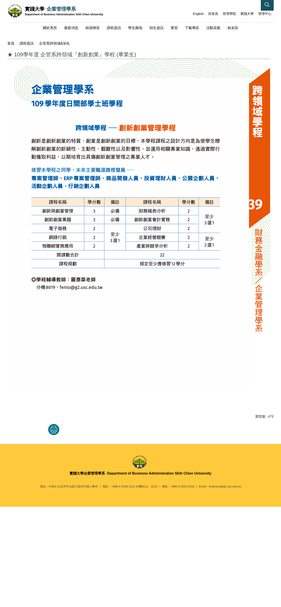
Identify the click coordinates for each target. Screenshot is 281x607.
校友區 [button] (233, 28)
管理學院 (229, 14)
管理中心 (264, 14)
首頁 (10, 143)
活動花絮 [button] (213, 28)
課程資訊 (27, 143)
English (198, 14)
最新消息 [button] (71, 28)
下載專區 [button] (192, 28)
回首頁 (213, 14)
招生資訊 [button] (156, 28)
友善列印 (53, 529)
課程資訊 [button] (114, 28)
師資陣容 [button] (92, 28)
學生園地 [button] (135, 28)
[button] (267, 5)
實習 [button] (174, 28)
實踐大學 (247, 14)
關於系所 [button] (50, 28)
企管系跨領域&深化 (54, 143)
